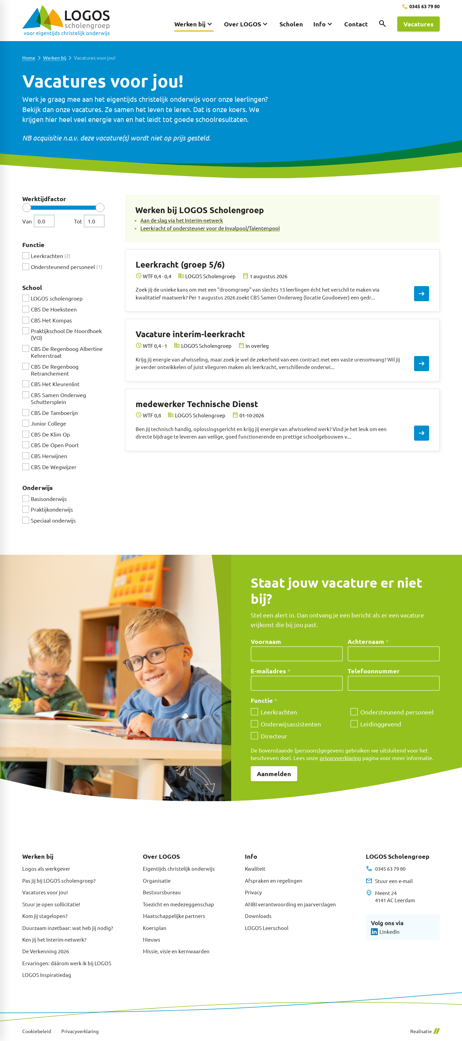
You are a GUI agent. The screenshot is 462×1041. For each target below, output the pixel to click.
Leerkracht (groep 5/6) (180, 264)
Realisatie (425, 1031)
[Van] (44, 221)
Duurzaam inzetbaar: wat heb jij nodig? (67, 927)
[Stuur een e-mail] (389, 881)
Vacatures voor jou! (45, 892)
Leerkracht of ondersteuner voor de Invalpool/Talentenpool (210, 228)
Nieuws (151, 939)
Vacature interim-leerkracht (190, 334)
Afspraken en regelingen (273, 880)
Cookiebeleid (36, 1031)
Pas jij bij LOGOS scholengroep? (59, 880)
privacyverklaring (340, 757)
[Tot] (94, 221)
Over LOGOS (161, 856)
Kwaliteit (255, 868)
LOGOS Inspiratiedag (46, 974)
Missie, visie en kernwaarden (176, 951)
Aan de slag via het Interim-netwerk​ (181, 220)
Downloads (258, 916)
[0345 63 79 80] (421, 6)
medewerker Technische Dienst (197, 404)
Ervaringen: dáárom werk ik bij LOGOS (66, 963)
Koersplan (154, 927)
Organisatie (157, 880)
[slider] (26, 207)
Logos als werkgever (46, 868)
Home (28, 58)
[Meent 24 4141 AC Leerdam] (390, 897)
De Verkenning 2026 (45, 951)
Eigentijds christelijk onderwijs (179, 868)
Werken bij (54, 58)
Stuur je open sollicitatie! (51, 904)
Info (251, 856)
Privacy (253, 892)
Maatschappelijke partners (174, 916)
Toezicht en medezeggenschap (178, 904)
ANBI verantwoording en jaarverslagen (290, 904)
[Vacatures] (418, 24)
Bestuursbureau (162, 892)
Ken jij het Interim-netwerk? (54, 939)
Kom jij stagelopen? (44, 916)
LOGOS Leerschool (266, 927)
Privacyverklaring (80, 1031)
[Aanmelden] (274, 773)
